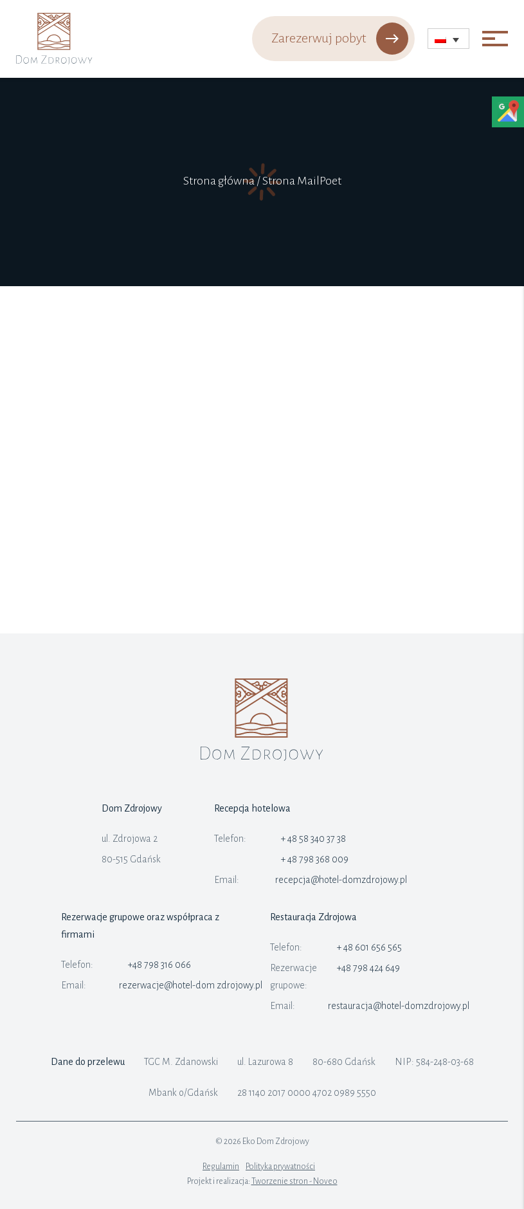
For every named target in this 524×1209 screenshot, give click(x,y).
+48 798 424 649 (368, 968)
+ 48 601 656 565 (369, 947)
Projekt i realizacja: (262, 1181)
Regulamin (221, 1166)
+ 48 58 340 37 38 (313, 838)
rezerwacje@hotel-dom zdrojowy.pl (190, 985)
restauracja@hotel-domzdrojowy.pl (398, 1006)
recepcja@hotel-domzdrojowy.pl (341, 880)
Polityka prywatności (280, 1166)
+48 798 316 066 (159, 964)
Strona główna (219, 180)
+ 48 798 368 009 (314, 859)
